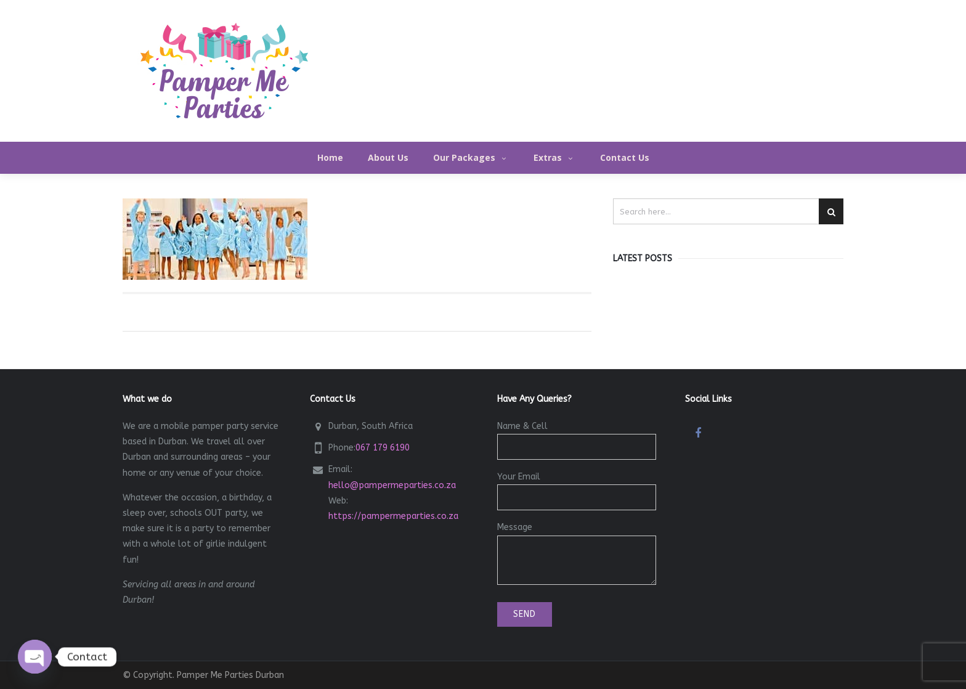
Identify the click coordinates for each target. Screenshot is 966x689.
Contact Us (624, 157)
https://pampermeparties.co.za (393, 516)
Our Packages (471, 157)
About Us (388, 157)
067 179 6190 (382, 447)
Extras (554, 157)
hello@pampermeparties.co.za (392, 485)
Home (330, 157)
